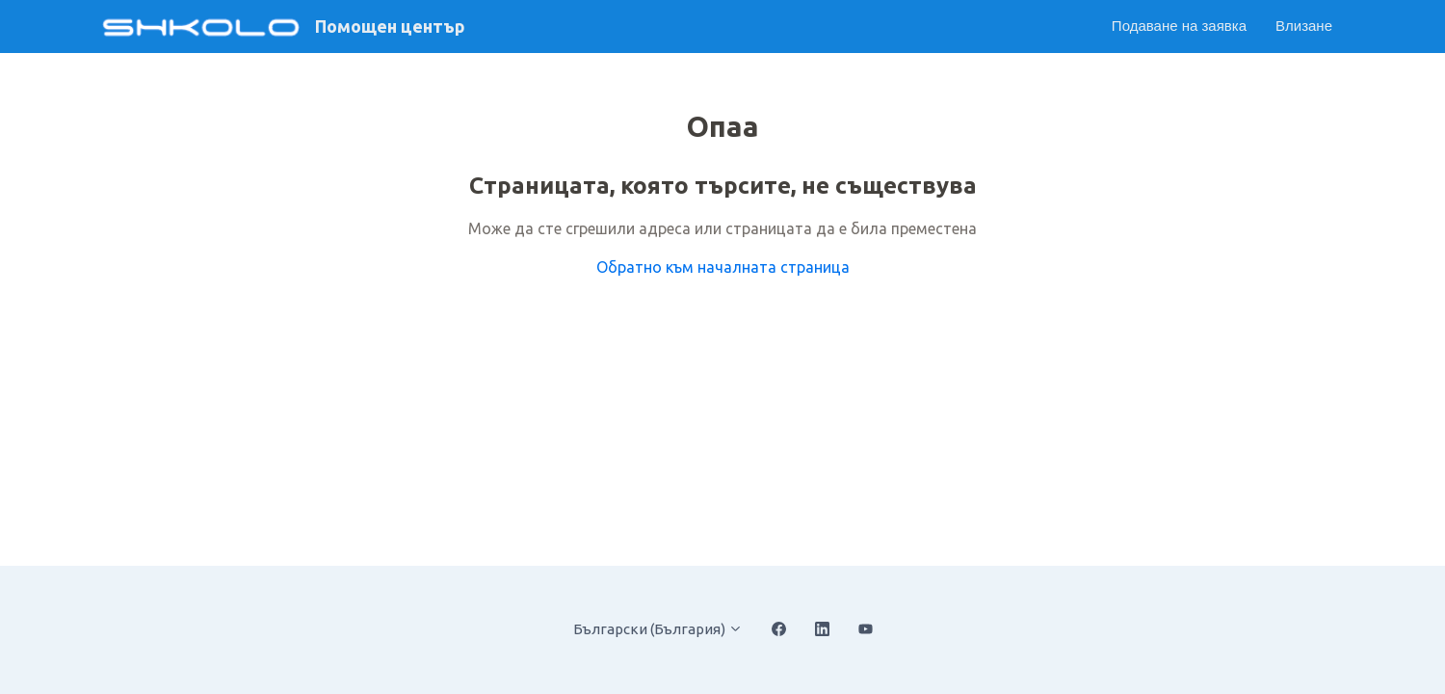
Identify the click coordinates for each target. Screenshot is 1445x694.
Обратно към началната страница (723, 267)
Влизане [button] (1303, 25)
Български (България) (658, 629)
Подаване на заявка (1179, 25)
